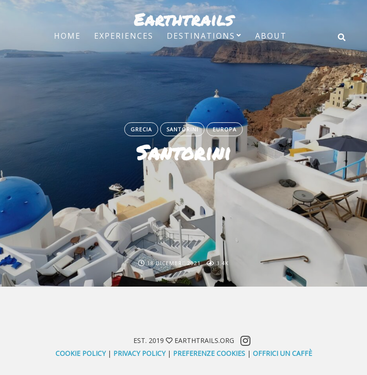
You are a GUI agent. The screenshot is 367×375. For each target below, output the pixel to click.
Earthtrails (183, 19)
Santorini (182, 129)
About (271, 36)
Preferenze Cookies (209, 353)
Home (67, 36)
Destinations (201, 36)
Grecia (141, 129)
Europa (225, 129)
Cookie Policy (80, 353)
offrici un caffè (282, 353)
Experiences (123, 36)
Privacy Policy (139, 353)
